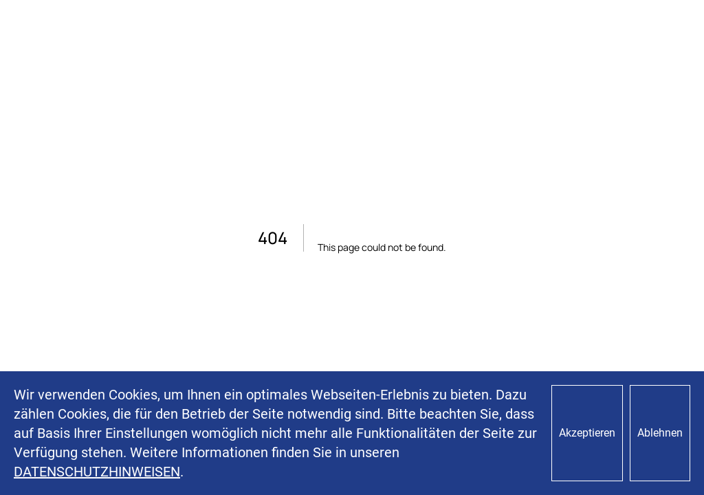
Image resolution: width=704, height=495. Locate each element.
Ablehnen (660, 432)
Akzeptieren (587, 432)
